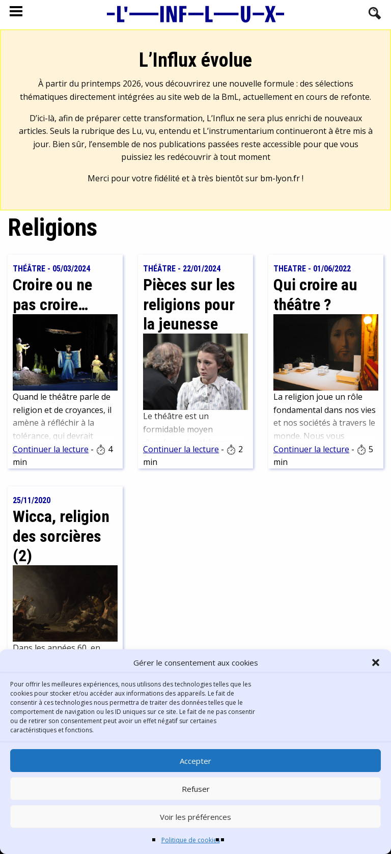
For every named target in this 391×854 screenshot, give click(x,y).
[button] (376, 662)
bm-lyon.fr (280, 178)
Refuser (196, 789)
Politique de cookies (190, 840)
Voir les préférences (195, 817)
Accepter (195, 761)
